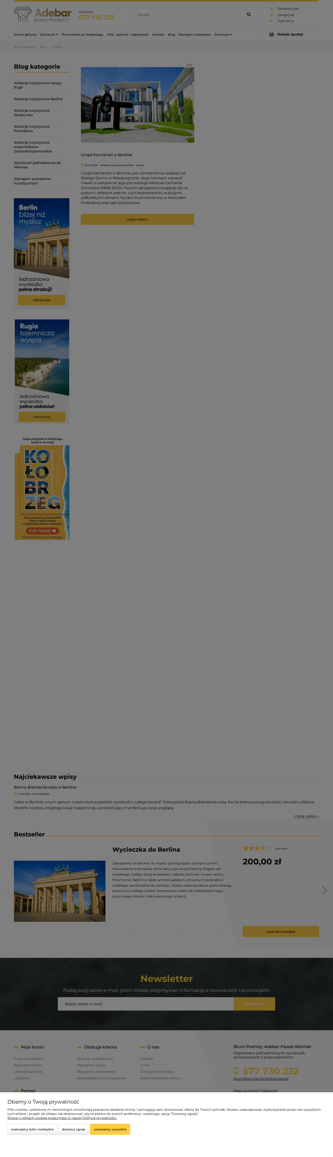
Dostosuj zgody (73, 1129)
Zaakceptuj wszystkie (110, 1129)
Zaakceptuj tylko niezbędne (32, 1129)
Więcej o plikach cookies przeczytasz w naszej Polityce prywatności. (62, 1118)
